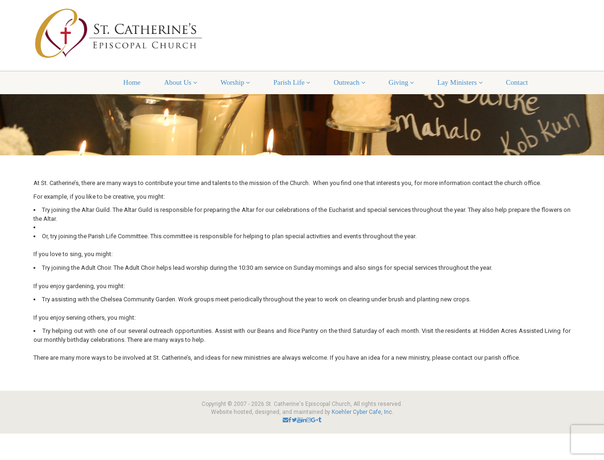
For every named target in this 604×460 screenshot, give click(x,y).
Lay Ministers (459, 82)
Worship (235, 82)
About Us (180, 82)
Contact (517, 82)
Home (132, 82)
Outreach (349, 82)
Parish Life (291, 82)
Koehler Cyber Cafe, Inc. (362, 412)
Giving (401, 82)
